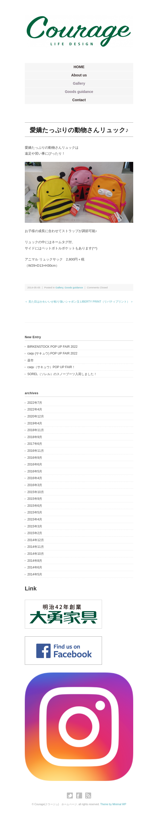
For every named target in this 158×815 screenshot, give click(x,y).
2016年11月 (35, 451)
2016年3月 (34, 485)
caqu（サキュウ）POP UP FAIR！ (51, 367)
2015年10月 (35, 492)
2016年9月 (34, 458)
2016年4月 (34, 478)
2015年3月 (34, 526)
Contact (79, 100)
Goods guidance (79, 92)
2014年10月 (35, 554)
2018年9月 (34, 437)
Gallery (79, 83)
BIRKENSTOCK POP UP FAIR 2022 (52, 347)
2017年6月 (34, 444)
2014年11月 (35, 547)
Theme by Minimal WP (113, 804)
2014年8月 (34, 561)
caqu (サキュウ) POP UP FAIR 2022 (52, 353)
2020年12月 (35, 416)
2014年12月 (35, 540)
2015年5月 (34, 512)
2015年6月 (34, 506)
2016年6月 (34, 464)
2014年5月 (34, 574)
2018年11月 (35, 430)
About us (79, 75)
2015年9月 (34, 499)
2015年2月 (34, 533)
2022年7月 (34, 403)
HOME (79, 67)
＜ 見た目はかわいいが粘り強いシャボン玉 (52, 301)
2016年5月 (34, 471)
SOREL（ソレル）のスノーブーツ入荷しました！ (62, 374)
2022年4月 (34, 409)
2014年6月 (34, 567)
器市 (30, 360)
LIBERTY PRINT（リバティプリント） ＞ (106, 301)
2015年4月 (34, 519)
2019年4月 (34, 423)
